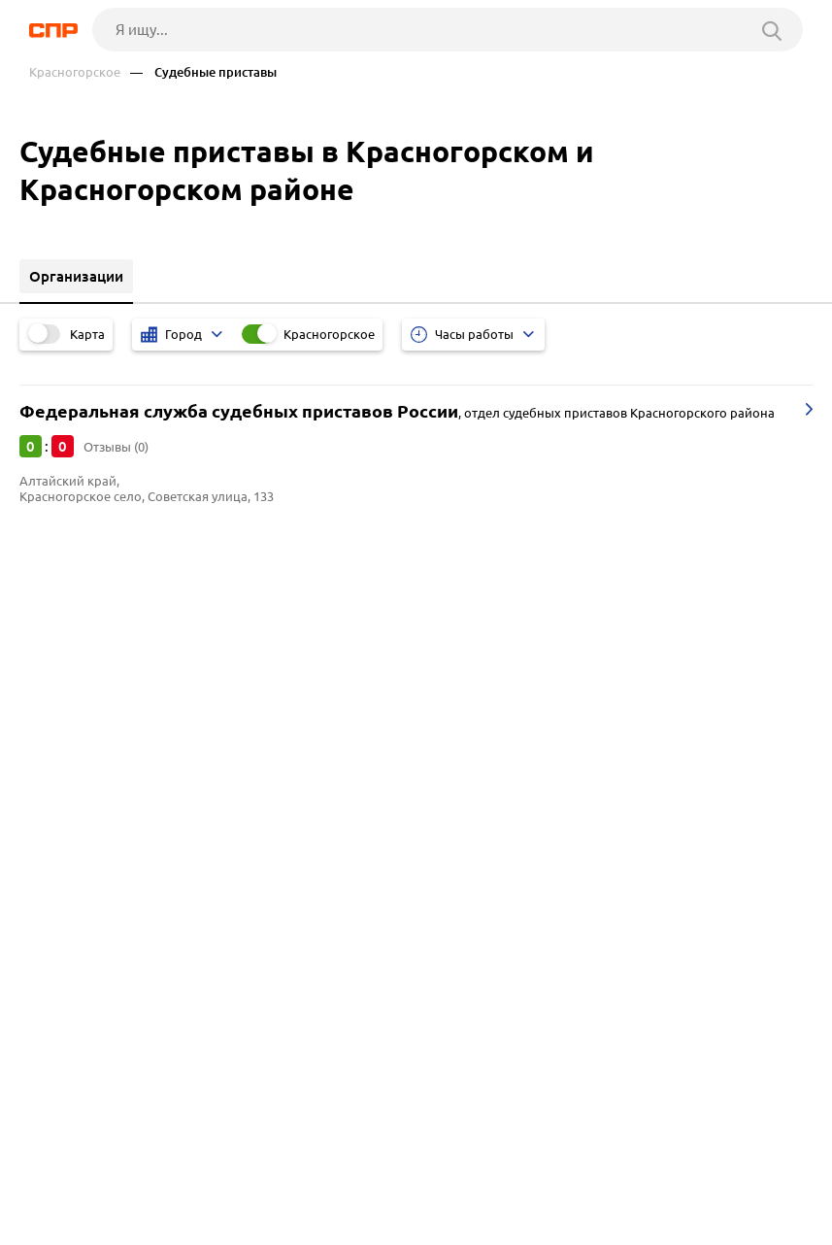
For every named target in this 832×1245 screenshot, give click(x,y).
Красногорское (74, 72)
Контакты (464, 1173)
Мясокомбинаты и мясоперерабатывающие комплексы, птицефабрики (272, 866)
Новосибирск (72, 703)
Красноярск (66, 728)
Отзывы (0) (116, 446)
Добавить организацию (143, 1225)
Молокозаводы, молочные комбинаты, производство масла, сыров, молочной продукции (336, 891)
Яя (35, 679)
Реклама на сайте (323, 1173)
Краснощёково (77, 655)
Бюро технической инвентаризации (149, 818)
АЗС (39, 915)
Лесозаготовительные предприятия (150, 842)
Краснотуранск (77, 630)
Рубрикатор (65, 1173)
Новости (185, 1173)
